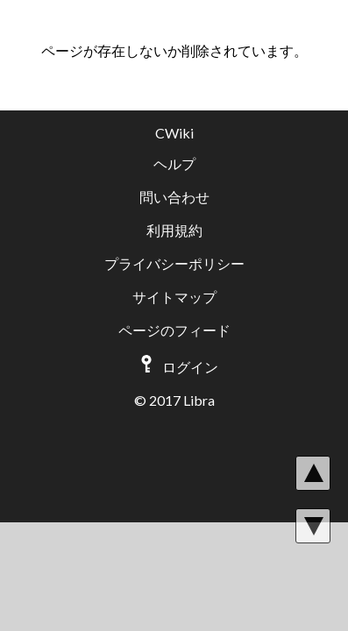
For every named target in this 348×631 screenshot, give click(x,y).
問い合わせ (174, 196)
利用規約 (174, 230)
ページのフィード (174, 330)
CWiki (174, 132)
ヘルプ (174, 163)
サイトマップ (174, 296)
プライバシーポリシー (174, 263)
